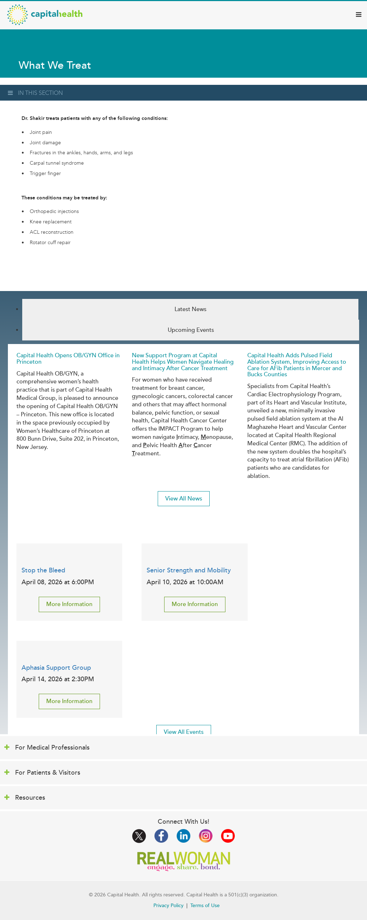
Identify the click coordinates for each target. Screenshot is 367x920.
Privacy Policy (168, 905)
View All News (183, 498)
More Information (69, 604)
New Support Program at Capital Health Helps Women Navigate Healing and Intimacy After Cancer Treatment (183, 362)
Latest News (190, 309)
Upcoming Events (191, 330)
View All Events (184, 732)
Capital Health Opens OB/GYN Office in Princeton (68, 358)
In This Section (35, 92)
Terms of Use (205, 905)
